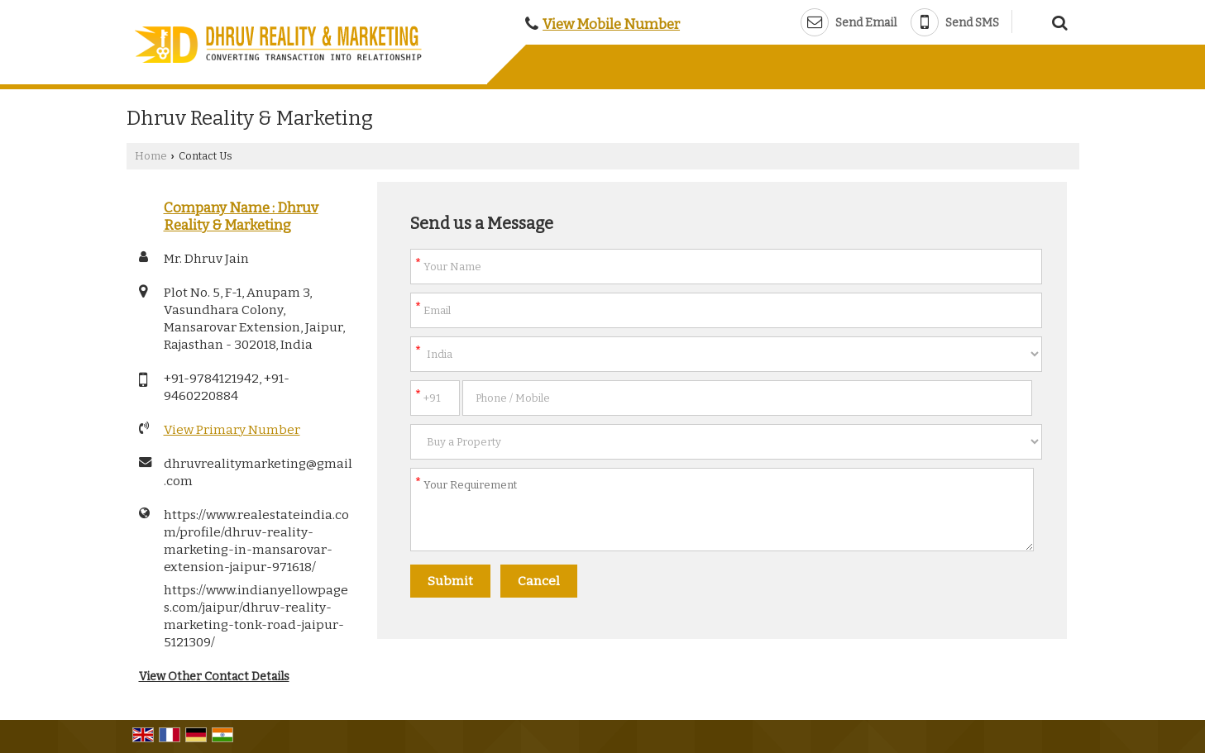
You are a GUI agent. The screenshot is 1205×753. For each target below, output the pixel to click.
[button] (611, 24)
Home (151, 156)
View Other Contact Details (214, 677)
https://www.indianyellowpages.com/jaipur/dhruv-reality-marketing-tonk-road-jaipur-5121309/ (256, 616)
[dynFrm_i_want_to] (726, 442)
